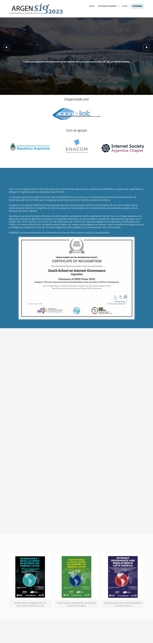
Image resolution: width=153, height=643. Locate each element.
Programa (137, 6)
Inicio (91, 6)
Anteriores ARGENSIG (107, 6)
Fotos (124, 6)
